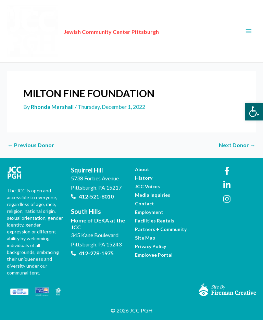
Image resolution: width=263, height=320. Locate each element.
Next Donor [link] (237, 145)
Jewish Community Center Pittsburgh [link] (111, 31)
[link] (254, 111)
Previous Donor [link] (31, 145)
